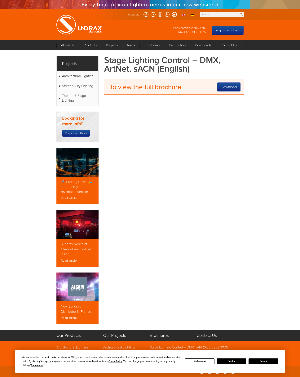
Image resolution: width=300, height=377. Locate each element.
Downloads (203, 45)
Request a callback (227, 30)
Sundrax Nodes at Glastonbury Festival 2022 (76, 249)
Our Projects (114, 335)
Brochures (152, 45)
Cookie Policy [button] (115, 361)
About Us (68, 45)
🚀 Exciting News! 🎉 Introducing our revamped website (76, 187)
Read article (69, 198)
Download (229, 87)
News (131, 45)
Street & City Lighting (77, 86)
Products (90, 45)
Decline (231, 361)
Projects (112, 45)
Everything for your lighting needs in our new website (147, 4)
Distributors (177, 45)
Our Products (68, 335)
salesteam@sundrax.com (189, 28)
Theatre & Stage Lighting (74, 98)
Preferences (199, 361)
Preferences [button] (37, 365)
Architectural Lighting (78, 76)
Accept (263, 361)
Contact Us (229, 45)
